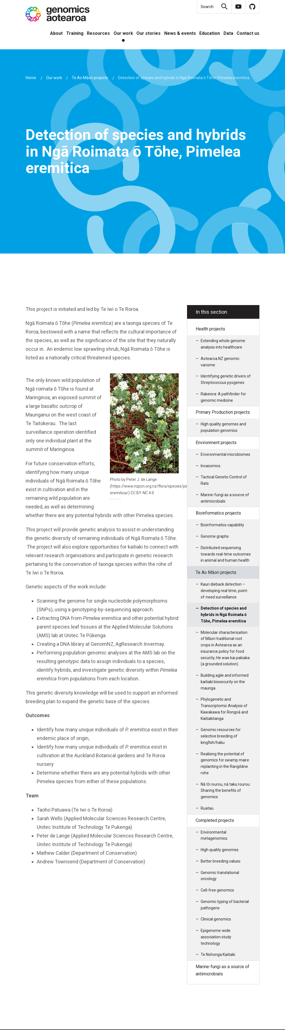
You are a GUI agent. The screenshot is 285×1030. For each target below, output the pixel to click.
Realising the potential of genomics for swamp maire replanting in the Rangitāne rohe (225, 763)
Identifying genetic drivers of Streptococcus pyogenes (226, 379)
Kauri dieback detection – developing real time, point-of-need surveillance (224, 590)
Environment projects (216, 442)
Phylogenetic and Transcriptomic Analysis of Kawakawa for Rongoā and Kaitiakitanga (224, 708)
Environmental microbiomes (225, 454)
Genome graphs (215, 536)
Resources (98, 33)
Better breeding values (220, 861)
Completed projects (215, 820)
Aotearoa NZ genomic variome (220, 361)
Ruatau (207, 808)
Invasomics (210, 466)
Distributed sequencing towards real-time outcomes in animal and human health (226, 554)
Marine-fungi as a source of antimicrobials (225, 498)
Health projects (210, 329)
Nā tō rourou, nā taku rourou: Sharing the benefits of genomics (225, 790)
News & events (180, 33)
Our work (123, 33)
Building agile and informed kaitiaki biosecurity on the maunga (225, 681)
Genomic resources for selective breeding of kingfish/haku (221, 736)
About (56, 33)
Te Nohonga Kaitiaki (218, 954)
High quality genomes (220, 850)
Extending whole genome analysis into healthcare (223, 344)
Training (74, 33)
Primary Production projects (223, 412)
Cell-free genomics (217, 890)
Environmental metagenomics (214, 835)
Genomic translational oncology (220, 875)
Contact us (248, 33)
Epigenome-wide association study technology (216, 937)
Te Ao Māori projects (90, 78)
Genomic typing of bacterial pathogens (225, 904)
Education (209, 33)
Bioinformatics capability (222, 525)
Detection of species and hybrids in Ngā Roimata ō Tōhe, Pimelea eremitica (224, 614)
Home (31, 78)
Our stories (148, 33)
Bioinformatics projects (218, 513)
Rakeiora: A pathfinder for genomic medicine (223, 397)
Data (228, 33)
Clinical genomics (216, 919)
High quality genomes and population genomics (223, 427)
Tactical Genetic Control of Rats (224, 480)
